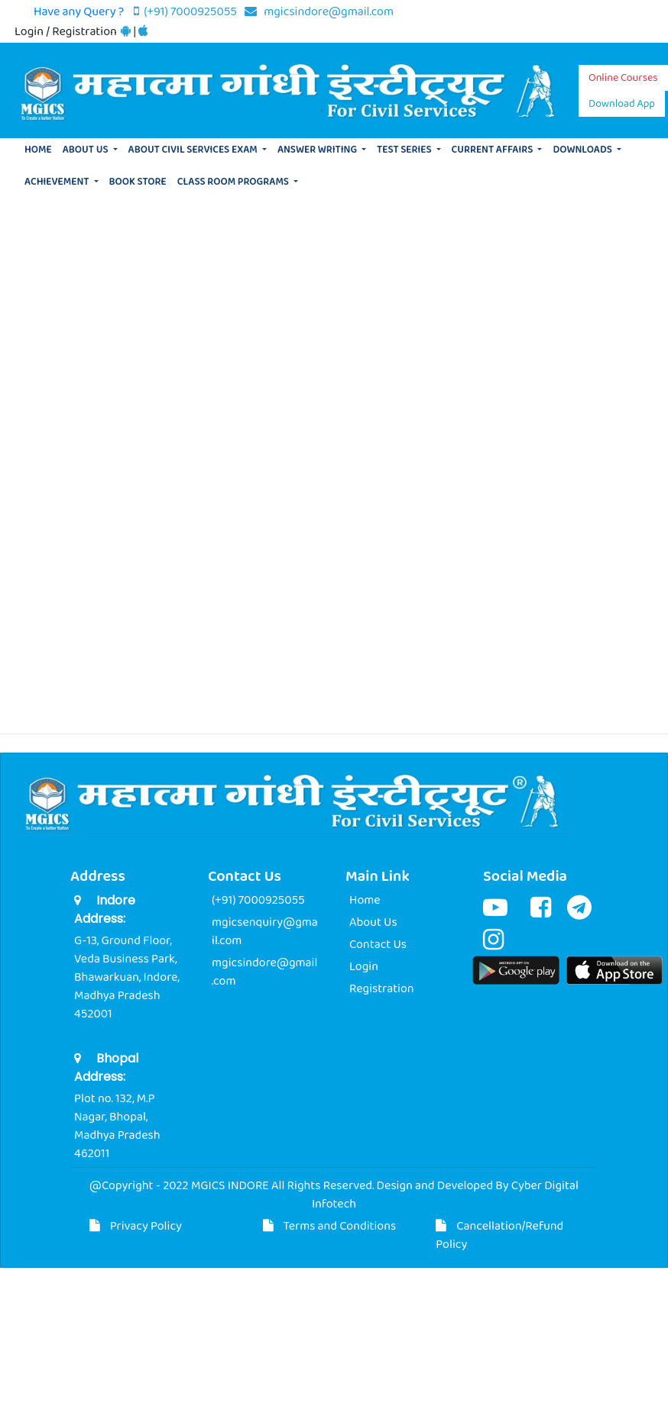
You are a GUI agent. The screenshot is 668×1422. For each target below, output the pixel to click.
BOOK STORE (138, 182)
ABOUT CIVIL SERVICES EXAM (194, 150)
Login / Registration (67, 31)
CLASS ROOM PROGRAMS (234, 182)
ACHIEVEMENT (57, 182)
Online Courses (623, 77)
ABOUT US (87, 150)
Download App (622, 103)
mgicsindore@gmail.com (319, 11)
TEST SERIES (405, 150)
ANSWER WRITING (318, 150)
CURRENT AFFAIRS (493, 150)
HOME (38, 150)
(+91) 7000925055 (186, 11)
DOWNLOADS (583, 150)
